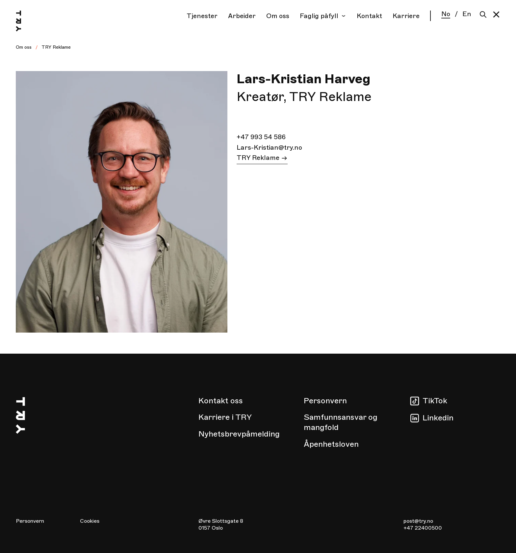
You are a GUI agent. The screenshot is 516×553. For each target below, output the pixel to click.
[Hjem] (25, 22)
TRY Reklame (56, 47)
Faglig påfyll (323, 16)
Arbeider (242, 16)
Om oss (277, 16)
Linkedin (438, 418)
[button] (496, 14)
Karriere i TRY (225, 417)
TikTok (435, 401)
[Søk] (481, 14)
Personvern (325, 401)
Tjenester (202, 16)
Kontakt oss (220, 401)
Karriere (406, 16)
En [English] (466, 14)
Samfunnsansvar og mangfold (340, 422)
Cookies (89, 521)
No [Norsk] (445, 14)
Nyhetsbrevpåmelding (239, 434)
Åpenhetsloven (331, 444)
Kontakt (369, 16)
